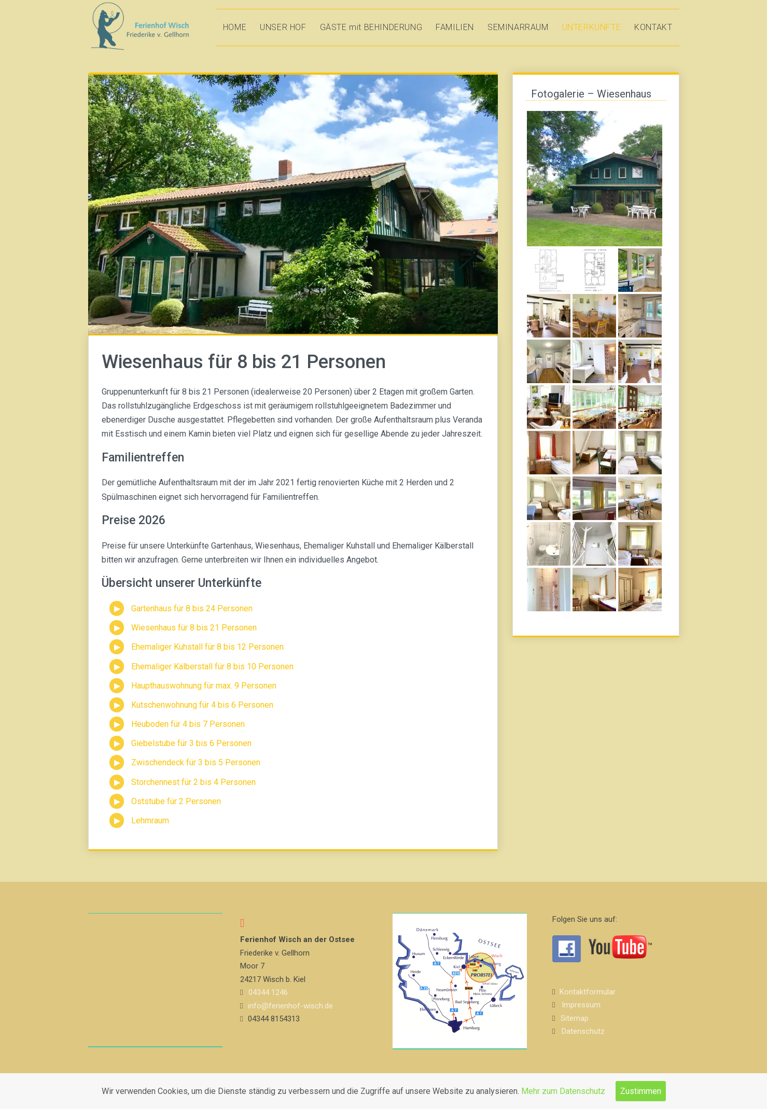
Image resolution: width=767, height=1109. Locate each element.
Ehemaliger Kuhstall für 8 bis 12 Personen (207, 647)
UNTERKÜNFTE (591, 27)
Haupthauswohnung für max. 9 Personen (203, 686)
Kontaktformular (588, 991)
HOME (234, 27)
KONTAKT (653, 27)
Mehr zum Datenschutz (563, 1091)
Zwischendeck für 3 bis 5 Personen (195, 762)
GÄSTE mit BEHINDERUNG (371, 27)
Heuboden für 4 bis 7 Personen (188, 724)
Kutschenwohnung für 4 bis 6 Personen (202, 705)
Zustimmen (640, 1091)
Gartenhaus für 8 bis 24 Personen (192, 608)
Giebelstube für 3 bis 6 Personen (191, 743)
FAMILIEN (455, 27)
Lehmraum (150, 820)
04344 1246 (268, 992)
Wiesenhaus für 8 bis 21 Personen (194, 628)
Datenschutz (583, 1031)
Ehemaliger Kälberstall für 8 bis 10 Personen (212, 666)
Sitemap (575, 1018)
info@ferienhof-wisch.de (290, 1005)
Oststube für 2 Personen (176, 801)
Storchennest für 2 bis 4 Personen (193, 782)
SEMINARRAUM (518, 27)
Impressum (581, 1004)
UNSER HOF (283, 27)
